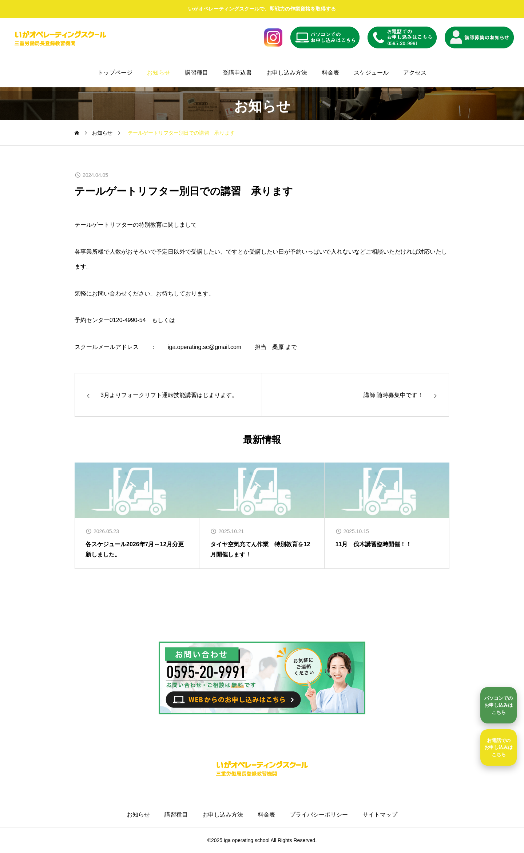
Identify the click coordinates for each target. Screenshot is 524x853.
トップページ (115, 73)
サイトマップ (379, 815)
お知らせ (158, 73)
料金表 (330, 73)
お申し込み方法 (286, 73)
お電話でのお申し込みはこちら (498, 747)
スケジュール (371, 73)
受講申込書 (237, 73)
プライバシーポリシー (319, 815)
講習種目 (196, 73)
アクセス (414, 73)
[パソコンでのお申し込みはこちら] (498, 705)
